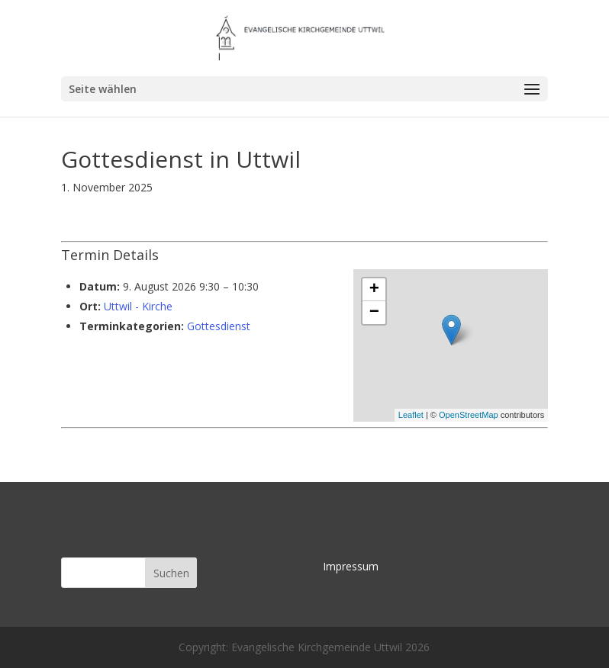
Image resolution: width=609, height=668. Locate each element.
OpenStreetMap (468, 414)
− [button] (374, 312)
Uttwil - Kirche (138, 306)
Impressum (351, 566)
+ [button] (374, 289)
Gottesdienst (218, 326)
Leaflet (411, 414)
